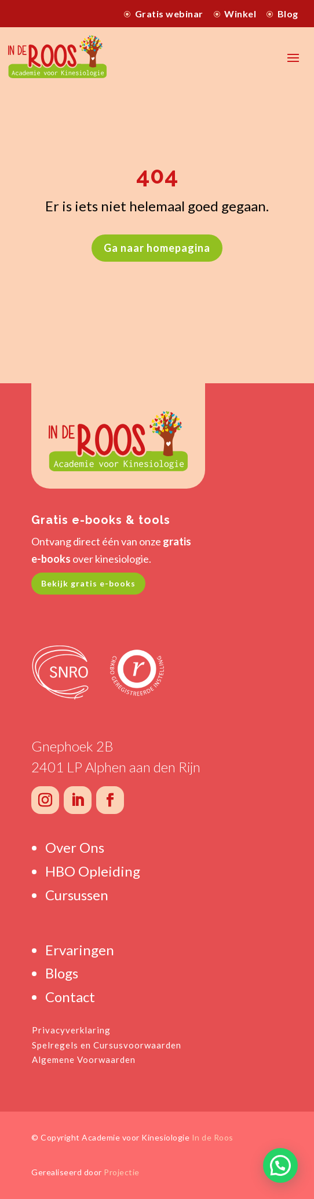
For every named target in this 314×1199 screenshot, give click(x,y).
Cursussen (76, 894)
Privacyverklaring (71, 1030)
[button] (280, 1165)
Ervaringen (79, 949)
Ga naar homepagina (157, 247)
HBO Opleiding (92, 871)
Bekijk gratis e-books (88, 583)
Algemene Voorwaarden (84, 1059)
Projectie (122, 1172)
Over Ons (74, 847)
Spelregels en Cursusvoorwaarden (106, 1045)
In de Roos (212, 1137)
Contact (70, 996)
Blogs (61, 973)
